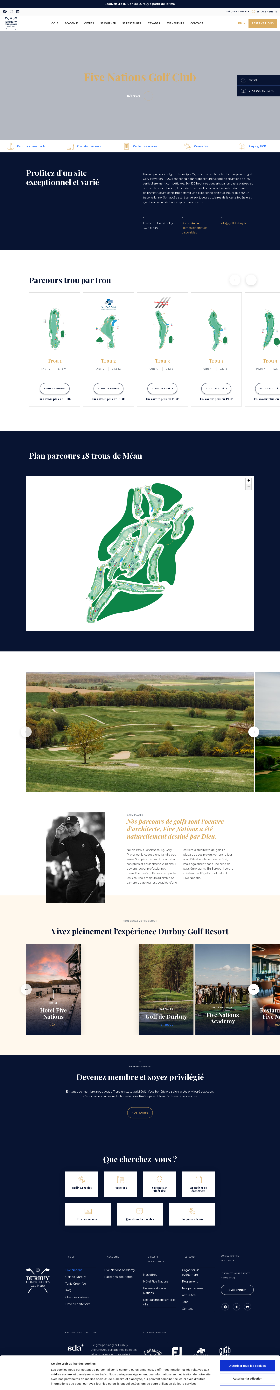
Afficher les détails (214, 1382)
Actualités (188, 1295)
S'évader (154, 23)
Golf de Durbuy (75, 1277)
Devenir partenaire (78, 1304)
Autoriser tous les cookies (247, 1334)
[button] (234, 280)
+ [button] (248, 481)
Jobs (185, 1302)
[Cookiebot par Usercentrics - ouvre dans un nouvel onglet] (25, 1382)
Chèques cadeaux (237, 11)
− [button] (248, 487)
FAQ (68, 1290)
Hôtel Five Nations (155, 1281)
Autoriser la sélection (247, 1347)
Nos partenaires (192, 1288)
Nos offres (150, 1274)
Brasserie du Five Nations (154, 1291)
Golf (54, 23)
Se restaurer (131, 23)
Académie (71, 23)
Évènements (175, 23)
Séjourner (108, 23)
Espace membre (267, 11)
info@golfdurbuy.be (234, 223)
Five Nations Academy (119, 1270)
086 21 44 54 (190, 223)
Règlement (190, 1281)
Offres (89, 23)
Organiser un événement (191, 1272)
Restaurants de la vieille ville (159, 1302)
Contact (196, 23)
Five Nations (73, 1270)
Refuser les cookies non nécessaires (247, 1362)
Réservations (263, 23)
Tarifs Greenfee (75, 1283)
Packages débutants (118, 1277)
